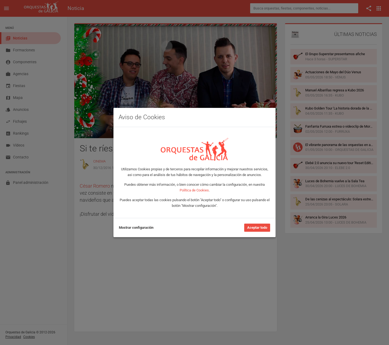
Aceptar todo (257, 227)
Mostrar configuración (136, 227)
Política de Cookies (194, 190)
